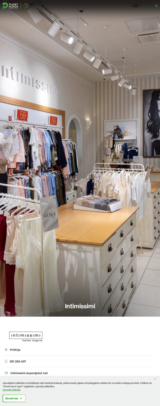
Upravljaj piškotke (12, 389)
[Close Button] (155, 379)
